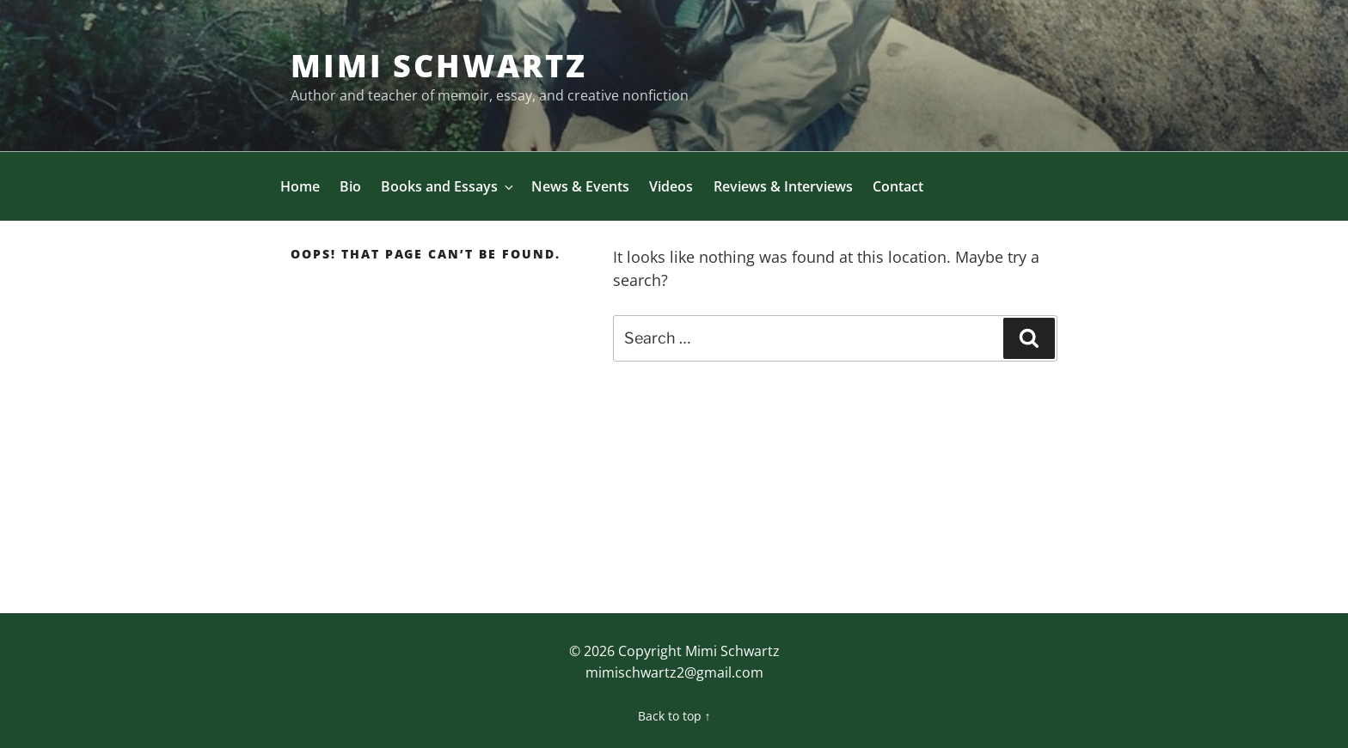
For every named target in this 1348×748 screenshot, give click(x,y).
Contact (898, 186)
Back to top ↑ (674, 716)
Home (300, 186)
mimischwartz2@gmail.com (674, 672)
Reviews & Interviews (783, 186)
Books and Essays (448, 186)
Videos (671, 186)
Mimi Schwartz (438, 66)
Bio (350, 186)
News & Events (580, 186)
